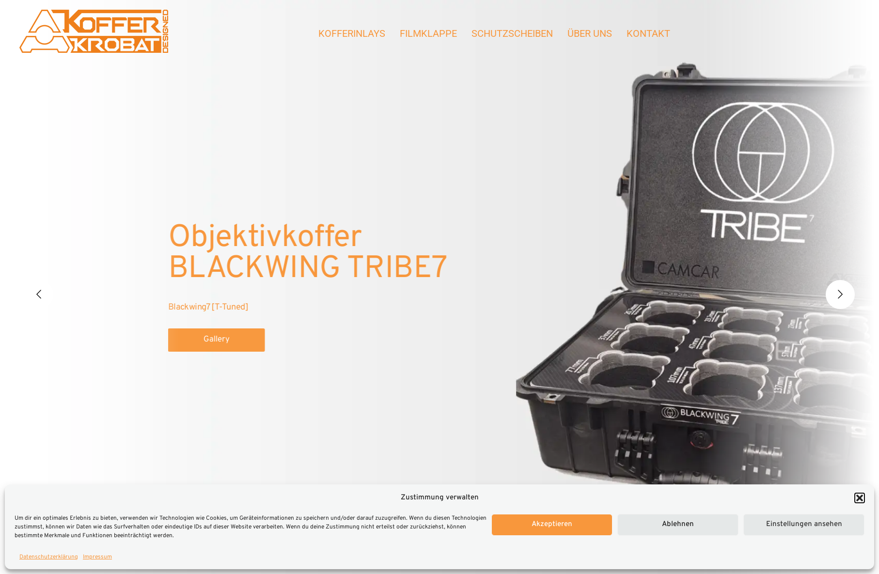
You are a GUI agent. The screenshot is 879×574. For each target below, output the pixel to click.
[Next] (840, 294)
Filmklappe (428, 33)
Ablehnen (678, 524)
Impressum (97, 557)
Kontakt (648, 33)
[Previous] (38, 294)
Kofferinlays (351, 33)
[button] (859, 498)
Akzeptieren (552, 524)
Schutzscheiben (512, 33)
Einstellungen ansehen (804, 524)
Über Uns (589, 33)
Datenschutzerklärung (48, 557)
